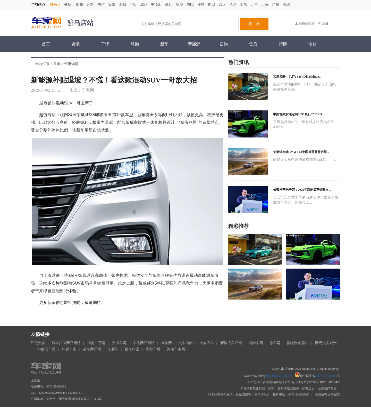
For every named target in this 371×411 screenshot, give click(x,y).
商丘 (169, 4)
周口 (212, 4)
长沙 (233, 4)
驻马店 (55, 4)
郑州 (80, 4)
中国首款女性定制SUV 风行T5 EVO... (298, 114)
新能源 (194, 44)
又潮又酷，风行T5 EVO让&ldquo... (297, 76)
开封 (91, 4)
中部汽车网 (46, 349)
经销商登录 (306, 23)
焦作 (101, 4)
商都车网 (153, 349)
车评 (105, 44)
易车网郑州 (92, 349)
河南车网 (256, 343)
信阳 (191, 4)
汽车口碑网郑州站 (66, 343)
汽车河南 (185, 343)
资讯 (75, 44)
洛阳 (133, 4)
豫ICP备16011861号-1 (280, 376)
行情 (283, 44)
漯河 (144, 4)
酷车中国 (132, 349)
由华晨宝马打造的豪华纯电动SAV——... (305, 160)
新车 (164, 44)
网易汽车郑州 (326, 343)
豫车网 (274, 343)
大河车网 (119, 343)
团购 (224, 44)
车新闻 (113, 349)
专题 (312, 44)
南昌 (244, 4)
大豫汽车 (206, 343)
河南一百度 (96, 343)
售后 (253, 44)
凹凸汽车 (38, 343)
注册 (325, 23)
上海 (265, 4)
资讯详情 (71, 64)
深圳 (286, 4)
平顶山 (157, 4)
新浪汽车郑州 (231, 343)
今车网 (166, 343)
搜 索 (254, 24)
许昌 (201, 4)
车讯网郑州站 (144, 343)
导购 (135, 44)
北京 (255, 4)
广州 (276, 4)
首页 (46, 44)
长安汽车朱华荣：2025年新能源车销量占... (302, 189)
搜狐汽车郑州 (297, 343)
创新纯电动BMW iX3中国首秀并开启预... (301, 152)
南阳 (123, 4)
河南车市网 (176, 349)
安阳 (112, 4)
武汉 (222, 4)
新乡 (180, 4)
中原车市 (69, 349)
